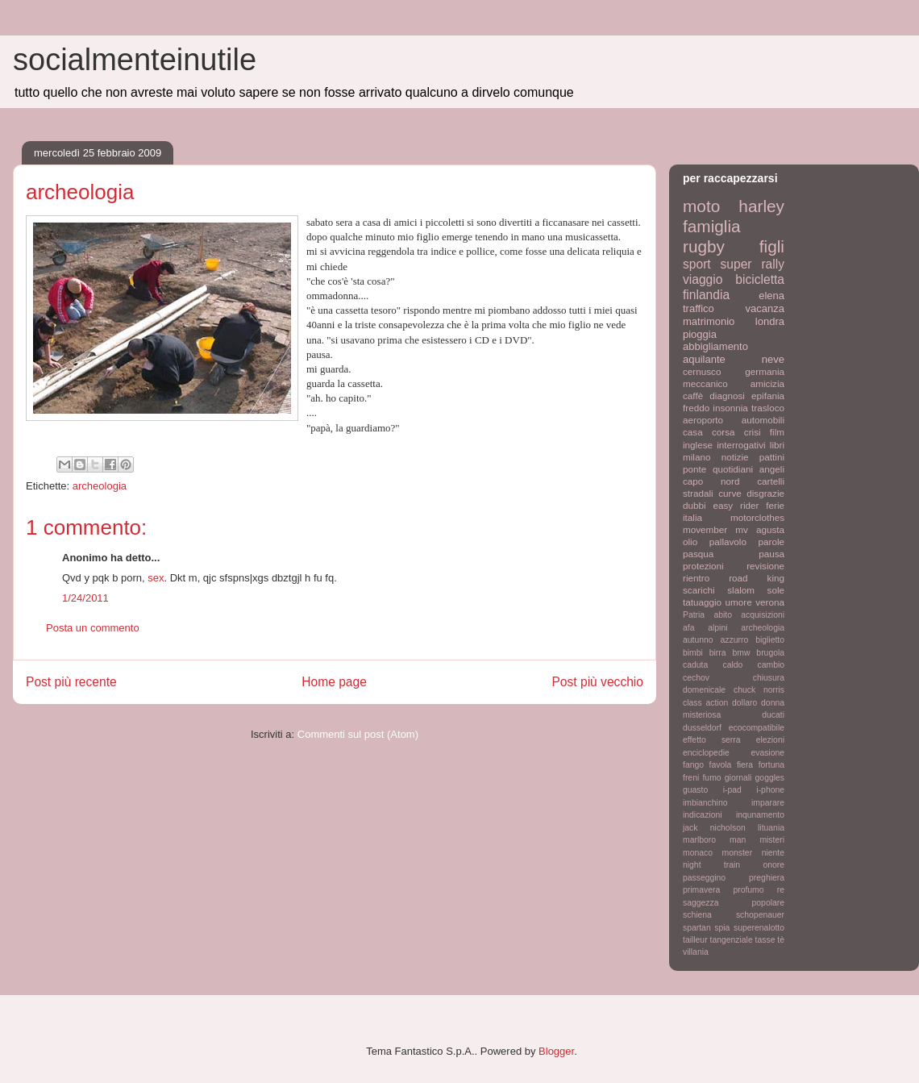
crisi (752, 432)
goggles (769, 777)
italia (692, 517)
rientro (696, 578)
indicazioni (702, 814)
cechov (696, 677)
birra (717, 652)
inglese (698, 444)
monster (737, 852)
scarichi (699, 590)
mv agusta (759, 529)
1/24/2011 (85, 598)
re (780, 889)
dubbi (694, 505)
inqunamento (760, 814)
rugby (704, 246)
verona (769, 602)
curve (730, 493)
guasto (695, 789)
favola (720, 764)
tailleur (695, 939)
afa (688, 627)
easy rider (736, 505)
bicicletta (759, 279)
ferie (775, 505)
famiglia (712, 226)
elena (771, 295)
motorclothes (757, 517)
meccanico (705, 383)
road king (756, 578)
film (777, 432)
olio (690, 541)
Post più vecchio (597, 682)
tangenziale (731, 939)
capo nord (711, 481)
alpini (717, 627)
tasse (765, 939)
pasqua (698, 553)
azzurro (735, 639)
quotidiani (733, 469)
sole (775, 590)
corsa (723, 432)
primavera (701, 889)
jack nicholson (714, 827)
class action (705, 702)
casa (693, 432)
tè (780, 939)
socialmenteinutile (134, 60)
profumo (748, 889)
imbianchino (705, 802)
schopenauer (760, 914)
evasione (767, 752)
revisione (765, 565)
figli (771, 246)
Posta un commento (92, 628)
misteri (771, 839)
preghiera (766, 877)
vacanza (765, 308)
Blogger (556, 1051)
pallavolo (727, 541)
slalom (741, 590)
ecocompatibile (756, 727)
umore (739, 602)
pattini (771, 457)
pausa (771, 553)
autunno (698, 639)
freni (691, 777)
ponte (694, 469)
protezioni (703, 565)
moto (701, 206)
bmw (741, 652)
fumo (711, 777)
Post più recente (71, 682)
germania (764, 371)
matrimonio (708, 321)
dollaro (744, 702)
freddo (696, 407)
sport (697, 264)
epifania (767, 395)
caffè (693, 395)
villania (696, 952)
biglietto (769, 639)
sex (156, 578)
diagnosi (727, 395)
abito (722, 614)
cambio (771, 664)
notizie (735, 457)
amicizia (767, 383)
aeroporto (703, 419)
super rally (752, 264)
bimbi (693, 652)
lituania (771, 827)
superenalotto (759, 927)
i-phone (770, 789)
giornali (738, 777)
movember (705, 529)
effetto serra (712, 739)
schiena (697, 914)
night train (711, 864)
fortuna (771, 764)
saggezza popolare (733, 902)
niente (773, 852)
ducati (773, 714)
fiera (745, 764)
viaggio (702, 279)
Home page (334, 682)
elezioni (770, 739)
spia (722, 927)
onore (773, 864)
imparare (767, 802)
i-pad (732, 789)
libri (777, 444)
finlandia (706, 295)
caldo (732, 664)
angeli (771, 469)
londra (769, 321)
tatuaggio (702, 602)
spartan (697, 927)
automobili (763, 419)
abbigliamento (715, 346)
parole (772, 541)
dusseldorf (702, 727)
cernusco (702, 371)
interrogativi (741, 444)
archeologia (100, 486)
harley (761, 206)
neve (773, 359)
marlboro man (714, 839)
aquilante (704, 359)
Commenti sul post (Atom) (357, 734)
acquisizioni (762, 614)
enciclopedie (706, 752)
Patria (694, 614)
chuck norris (759, 689)
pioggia (700, 334)
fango (693, 764)
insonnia (730, 407)
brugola (770, 652)
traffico (698, 308)
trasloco (767, 407)
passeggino (704, 877)
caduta (695, 664)
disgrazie (765, 493)
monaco (698, 852)
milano (696, 457)
